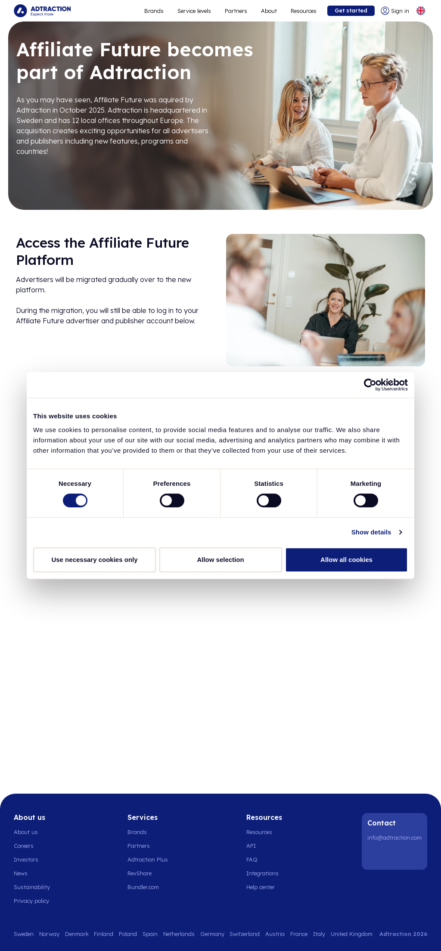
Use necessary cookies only (94, 559)
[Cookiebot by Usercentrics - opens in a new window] (370, 384)
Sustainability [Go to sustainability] (32, 887)
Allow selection (220, 559)
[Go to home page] (42, 10)
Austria (275, 933)
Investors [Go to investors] (26, 859)
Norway (49, 933)
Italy (319, 933)
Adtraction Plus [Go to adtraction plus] (147, 859)
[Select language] (420, 10)
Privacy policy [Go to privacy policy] (31, 900)
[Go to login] (395, 10)
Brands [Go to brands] (137, 831)
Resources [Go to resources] (304, 10)
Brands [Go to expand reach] (154, 10)
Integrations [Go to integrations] (262, 873)
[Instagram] (397, 856)
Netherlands (179, 933)
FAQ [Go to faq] (252, 859)
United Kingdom (352, 933)
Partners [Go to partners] (138, 845)
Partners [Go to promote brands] (236, 10)
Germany (212, 933)
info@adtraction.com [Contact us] (394, 837)
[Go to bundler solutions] (147, 887)
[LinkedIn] (375, 856)
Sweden (24, 933)
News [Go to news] (21, 873)
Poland (128, 933)
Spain (150, 933)
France (298, 933)
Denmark (77, 933)
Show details (371, 532)
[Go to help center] (265, 887)
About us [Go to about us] (26, 831)
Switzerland (245, 933)
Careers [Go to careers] (24, 845)
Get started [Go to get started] (351, 10)
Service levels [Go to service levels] (194, 10)
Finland (103, 933)
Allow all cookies (346, 559)
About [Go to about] (269, 10)
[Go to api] (265, 845)
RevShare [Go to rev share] (139, 873)
